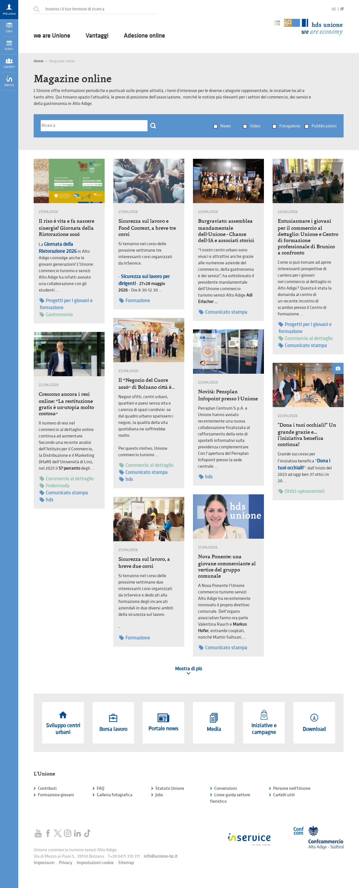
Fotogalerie (289, 126)
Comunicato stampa (223, 312)
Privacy (65, 863)
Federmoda (54, 485)
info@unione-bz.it (161, 856)
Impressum (44, 863)
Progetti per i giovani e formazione (66, 304)
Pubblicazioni (324, 126)
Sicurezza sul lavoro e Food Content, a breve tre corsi (147, 227)
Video (255, 126)
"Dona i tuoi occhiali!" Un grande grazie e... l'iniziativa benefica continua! (307, 435)
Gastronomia (56, 314)
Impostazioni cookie (95, 863)
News (225, 126)
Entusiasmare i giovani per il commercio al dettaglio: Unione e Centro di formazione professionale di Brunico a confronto (308, 237)
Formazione (134, 300)
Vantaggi (97, 36)
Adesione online (144, 36)
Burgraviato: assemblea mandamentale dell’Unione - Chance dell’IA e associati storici (226, 231)
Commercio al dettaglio (306, 338)
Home (38, 61)
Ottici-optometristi (301, 491)
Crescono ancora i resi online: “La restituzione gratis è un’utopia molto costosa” (66, 404)
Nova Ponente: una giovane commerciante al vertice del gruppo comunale (227, 566)
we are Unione (52, 36)
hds (126, 479)
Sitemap (126, 863)
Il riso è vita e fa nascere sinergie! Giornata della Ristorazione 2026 (66, 227)
